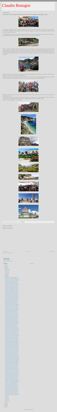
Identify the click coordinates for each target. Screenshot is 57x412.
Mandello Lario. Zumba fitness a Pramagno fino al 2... (12, 394)
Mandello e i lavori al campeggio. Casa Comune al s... (12, 290)
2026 (5, 264)
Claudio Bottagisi (16, 5)
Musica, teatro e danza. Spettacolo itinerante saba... (12, 379)
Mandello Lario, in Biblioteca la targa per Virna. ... (11, 302)
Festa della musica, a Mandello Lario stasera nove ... (12, 350)
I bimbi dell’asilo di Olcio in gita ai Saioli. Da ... (11, 291)
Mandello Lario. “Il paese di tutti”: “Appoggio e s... (11, 277)
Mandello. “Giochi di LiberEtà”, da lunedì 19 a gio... (12, 389)
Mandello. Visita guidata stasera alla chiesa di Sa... (12, 310)
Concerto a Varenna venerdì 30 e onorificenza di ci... (12, 296)
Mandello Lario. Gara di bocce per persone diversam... (12, 335)
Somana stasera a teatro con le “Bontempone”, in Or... (12, 328)
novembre (6, 270)
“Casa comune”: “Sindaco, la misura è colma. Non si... (12, 279)
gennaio (6, 400)
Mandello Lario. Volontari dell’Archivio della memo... (12, 278)
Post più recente (5, 251)
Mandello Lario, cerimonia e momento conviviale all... (12, 329)
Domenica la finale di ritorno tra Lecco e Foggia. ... (12, 387)
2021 (5, 403)
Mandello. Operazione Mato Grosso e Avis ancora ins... (12, 284)
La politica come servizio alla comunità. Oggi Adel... (12, 292)
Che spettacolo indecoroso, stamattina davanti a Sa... (12, 375)
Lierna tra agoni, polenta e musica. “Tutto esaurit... (12, 376)
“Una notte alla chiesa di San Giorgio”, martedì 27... (12, 324)
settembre (6, 272)
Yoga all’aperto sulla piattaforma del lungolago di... (12, 342)
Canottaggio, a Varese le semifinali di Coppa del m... (12, 380)
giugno (6, 276)
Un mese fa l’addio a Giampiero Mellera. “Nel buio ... (12, 317)
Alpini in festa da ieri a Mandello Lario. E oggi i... (11, 323)
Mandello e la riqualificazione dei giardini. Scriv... (11, 367)
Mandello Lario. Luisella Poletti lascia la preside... (11, 337)
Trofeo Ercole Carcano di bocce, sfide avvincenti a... (12, 316)
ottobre (6, 271)
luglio (6, 275)
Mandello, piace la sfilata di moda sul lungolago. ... (12, 361)
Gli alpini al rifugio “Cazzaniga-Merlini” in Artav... (11, 311)
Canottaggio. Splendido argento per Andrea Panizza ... (12, 373)
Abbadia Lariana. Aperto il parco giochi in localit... (11, 336)
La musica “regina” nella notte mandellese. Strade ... (12, 343)
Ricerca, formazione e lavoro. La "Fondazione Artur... (12, 322)
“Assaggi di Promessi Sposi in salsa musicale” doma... (12, 304)
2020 (5, 404)
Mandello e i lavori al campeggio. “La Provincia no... (12, 289)
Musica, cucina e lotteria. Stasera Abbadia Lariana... (12, 344)
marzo (6, 398)
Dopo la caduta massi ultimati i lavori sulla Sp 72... (12, 297)
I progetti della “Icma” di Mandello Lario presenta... (12, 348)
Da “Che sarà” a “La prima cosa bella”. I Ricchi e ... (12, 285)
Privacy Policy (32, 263)
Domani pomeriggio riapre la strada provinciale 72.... (12, 362)
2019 (5, 405)
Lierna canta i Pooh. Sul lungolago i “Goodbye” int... (12, 330)
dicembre (6, 269)
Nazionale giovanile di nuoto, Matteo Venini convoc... (12, 295)
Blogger (32, 409)
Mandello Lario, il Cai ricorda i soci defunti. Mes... (11, 392)
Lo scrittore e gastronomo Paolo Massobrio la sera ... (12, 341)
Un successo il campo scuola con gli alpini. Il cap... (12, 355)
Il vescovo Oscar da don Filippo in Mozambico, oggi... (12, 368)
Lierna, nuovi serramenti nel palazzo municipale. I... (12, 347)
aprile (6, 397)
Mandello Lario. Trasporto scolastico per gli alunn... (12, 309)
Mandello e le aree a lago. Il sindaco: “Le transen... (12, 354)
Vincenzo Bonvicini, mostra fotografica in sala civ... (12, 283)
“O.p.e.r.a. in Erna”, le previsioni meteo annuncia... (12, 298)
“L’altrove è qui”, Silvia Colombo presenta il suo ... (11, 382)
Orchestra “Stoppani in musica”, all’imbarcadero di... (12, 349)
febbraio (6, 399)
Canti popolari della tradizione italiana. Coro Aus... (11, 282)
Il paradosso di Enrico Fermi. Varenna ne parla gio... (12, 305)
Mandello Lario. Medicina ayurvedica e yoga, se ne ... (12, 369)
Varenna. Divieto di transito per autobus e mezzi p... (12, 386)
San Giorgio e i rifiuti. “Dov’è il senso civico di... (11, 374)
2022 (5, 402)
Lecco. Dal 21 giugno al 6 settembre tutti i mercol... (12, 388)
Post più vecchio (52, 251)
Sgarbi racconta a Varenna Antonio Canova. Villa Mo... (12, 356)
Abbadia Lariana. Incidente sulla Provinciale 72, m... (12, 363)
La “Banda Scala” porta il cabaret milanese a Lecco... (12, 393)
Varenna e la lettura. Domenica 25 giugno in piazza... (12, 331)
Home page (28, 251)
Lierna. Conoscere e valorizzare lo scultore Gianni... (12, 334)
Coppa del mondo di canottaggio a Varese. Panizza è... (12, 381)
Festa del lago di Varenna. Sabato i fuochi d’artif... (11, 303)
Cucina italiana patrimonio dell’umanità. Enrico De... (12, 318)
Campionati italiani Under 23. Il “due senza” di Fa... (12, 315)
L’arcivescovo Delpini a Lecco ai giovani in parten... (12, 321)
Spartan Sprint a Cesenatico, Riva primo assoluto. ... (12, 308)
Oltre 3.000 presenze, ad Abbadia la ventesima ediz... (12, 360)
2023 (5, 268)
